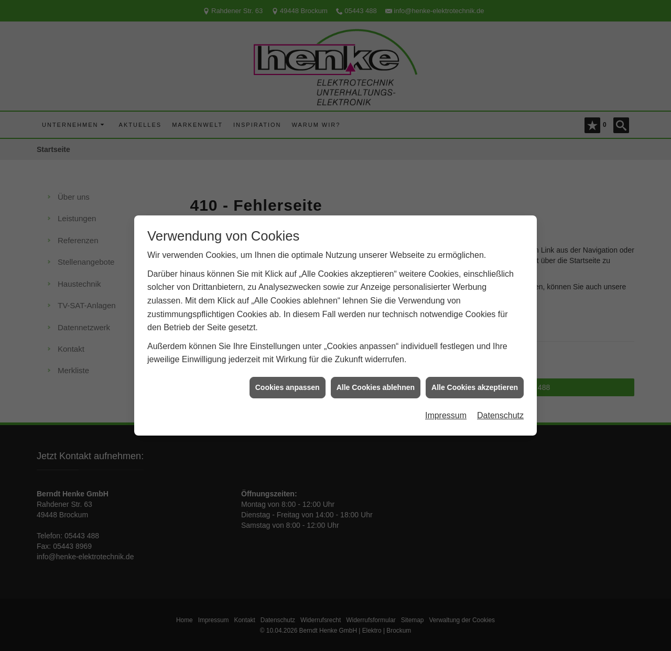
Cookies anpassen (287, 383)
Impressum (446, 412)
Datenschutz (500, 412)
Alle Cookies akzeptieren (474, 383)
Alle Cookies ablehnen (376, 383)
